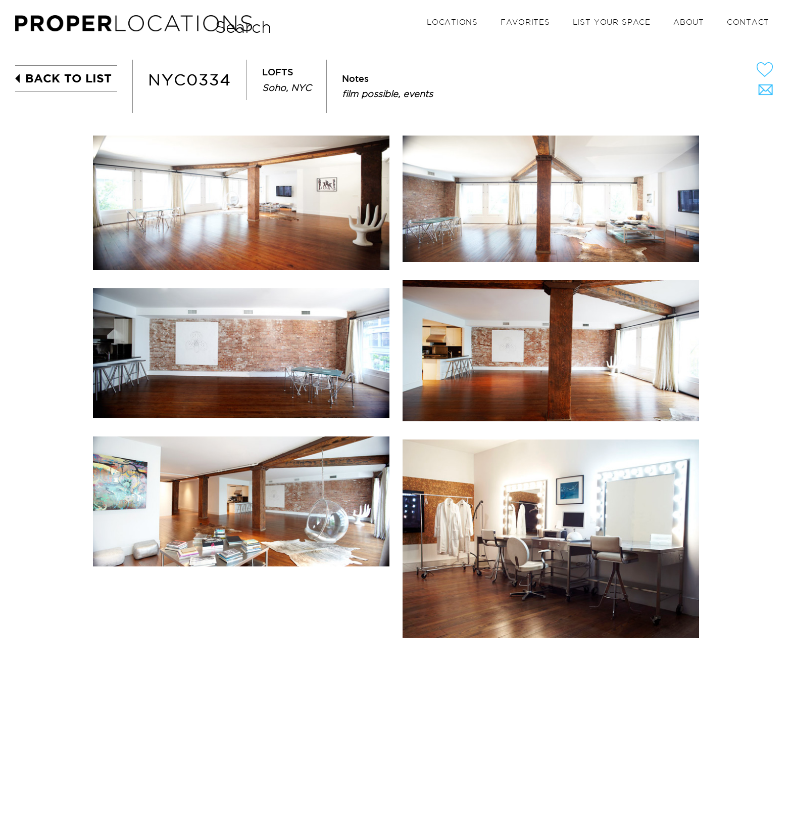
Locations (452, 22)
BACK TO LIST (68, 78)
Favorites (525, 22)
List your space (612, 22)
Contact (748, 22)
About (688, 22)
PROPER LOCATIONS (136, 25)
